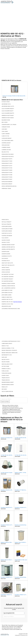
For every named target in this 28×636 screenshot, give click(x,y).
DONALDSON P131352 (7, 168)
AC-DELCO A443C (6, 101)
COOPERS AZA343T (6, 142)
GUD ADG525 (5, 258)
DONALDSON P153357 (7, 179)
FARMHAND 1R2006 (6, 188)
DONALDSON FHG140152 (8, 156)
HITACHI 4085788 (6, 269)
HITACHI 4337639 (6, 272)
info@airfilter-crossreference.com (21, 635)
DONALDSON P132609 (7, 170)
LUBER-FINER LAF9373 (7, 343)
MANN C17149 (5, 345)
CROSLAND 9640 (5, 145)
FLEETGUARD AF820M (7, 231)
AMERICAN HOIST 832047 (8, 115)
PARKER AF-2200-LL (6, 368)
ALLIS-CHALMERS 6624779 (8, 113)
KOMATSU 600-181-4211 (7, 299)
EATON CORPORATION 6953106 (9, 186)
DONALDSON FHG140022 (8, 154)
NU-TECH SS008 (5, 366)
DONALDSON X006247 (7, 183)
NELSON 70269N (5, 361)
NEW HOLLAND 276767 (7, 364)
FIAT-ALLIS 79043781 (6, 224)
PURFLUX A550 (5, 371)
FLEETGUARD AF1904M (7, 228)
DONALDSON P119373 (7, 163)
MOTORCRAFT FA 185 (7, 355)
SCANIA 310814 (5, 375)
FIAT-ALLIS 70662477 (6, 222)
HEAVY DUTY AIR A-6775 (7, 263)
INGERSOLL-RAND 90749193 (8, 285)
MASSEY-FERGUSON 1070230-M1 (9, 350)
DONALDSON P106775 (7, 158)
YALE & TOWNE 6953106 (7, 391)
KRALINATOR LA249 (6, 306)
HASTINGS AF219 (6, 260)
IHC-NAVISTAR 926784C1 (7, 281)
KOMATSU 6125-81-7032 (7, 304)
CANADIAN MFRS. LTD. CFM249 (9, 124)
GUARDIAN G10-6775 (7, 256)
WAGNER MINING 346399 (8, 384)
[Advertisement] (14, 18)
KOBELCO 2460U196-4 (7, 297)
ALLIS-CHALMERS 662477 (7, 110)
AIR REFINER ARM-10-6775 (8, 106)
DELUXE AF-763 (5, 152)
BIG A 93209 (4, 122)
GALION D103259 (6, 240)
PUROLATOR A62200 (6, 373)
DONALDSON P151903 (7, 172)
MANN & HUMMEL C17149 (8, 348)
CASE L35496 (5, 131)
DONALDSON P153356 (7, 177)
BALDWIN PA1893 (6, 120)
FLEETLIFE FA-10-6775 (7, 233)
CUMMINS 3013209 (6, 149)
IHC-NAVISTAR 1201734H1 (8, 274)
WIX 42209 (4, 389)
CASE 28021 (4, 129)
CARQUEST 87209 (6, 127)
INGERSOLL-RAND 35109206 (8, 283)
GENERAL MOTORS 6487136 (8, 247)
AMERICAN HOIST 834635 (8, 117)
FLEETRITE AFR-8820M (7, 235)
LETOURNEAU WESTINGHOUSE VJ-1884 (11, 308)
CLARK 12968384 (6, 133)
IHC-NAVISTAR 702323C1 (7, 279)
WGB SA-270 (4, 387)
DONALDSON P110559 (7, 161)
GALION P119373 (6, 242)
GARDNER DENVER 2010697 (8, 244)
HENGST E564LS (5, 267)
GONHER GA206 (5, 251)
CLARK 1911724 (5, 136)
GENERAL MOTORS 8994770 (8, 249)
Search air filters (5, 401)
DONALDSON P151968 (7, 174)
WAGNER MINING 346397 (8, 382)
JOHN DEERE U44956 (6, 295)
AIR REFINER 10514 (6, 104)
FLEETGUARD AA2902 (7, 226)
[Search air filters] (14, 399)
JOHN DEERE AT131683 (7, 290)
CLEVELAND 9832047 (6, 138)
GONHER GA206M (6, 253)
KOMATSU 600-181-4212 (7, 301)
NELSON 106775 (5, 359)
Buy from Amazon (17, 301)
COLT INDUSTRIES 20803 (7, 140)
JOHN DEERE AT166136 (7, 292)
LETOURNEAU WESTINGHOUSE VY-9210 (11, 341)
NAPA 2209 (4, 357)
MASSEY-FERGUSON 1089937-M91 (10, 352)
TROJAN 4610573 (6, 377)
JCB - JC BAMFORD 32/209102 (8, 288)
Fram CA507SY (5, 237)
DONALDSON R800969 (7, 181)
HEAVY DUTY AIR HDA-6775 (8, 265)
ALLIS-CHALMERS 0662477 (8, 108)
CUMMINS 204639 (6, 147)
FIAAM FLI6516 (5, 219)
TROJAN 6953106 (6, 380)
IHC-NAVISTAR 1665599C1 (8, 276)
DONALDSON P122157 (7, 165)
